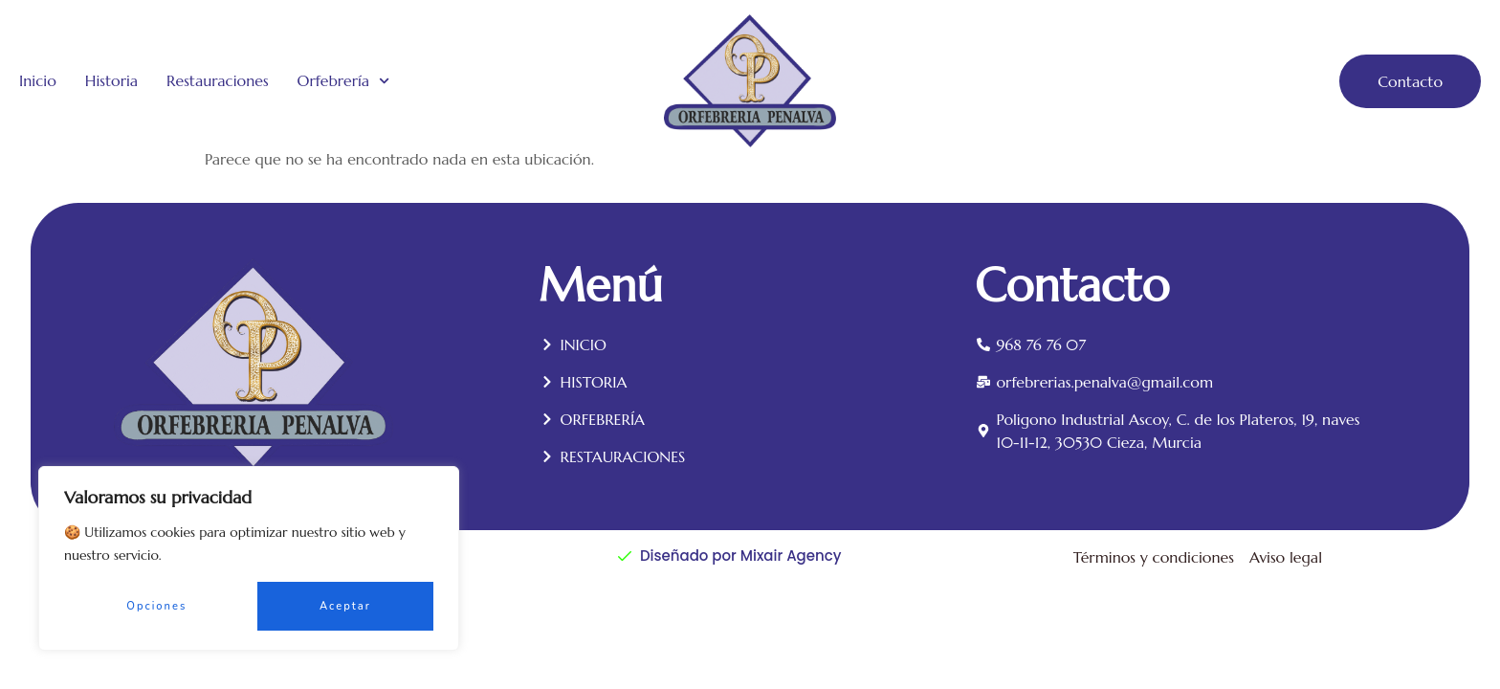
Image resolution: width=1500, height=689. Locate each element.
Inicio (37, 81)
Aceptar (345, 606)
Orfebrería (344, 81)
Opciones (156, 606)
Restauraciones (217, 81)
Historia (111, 81)
